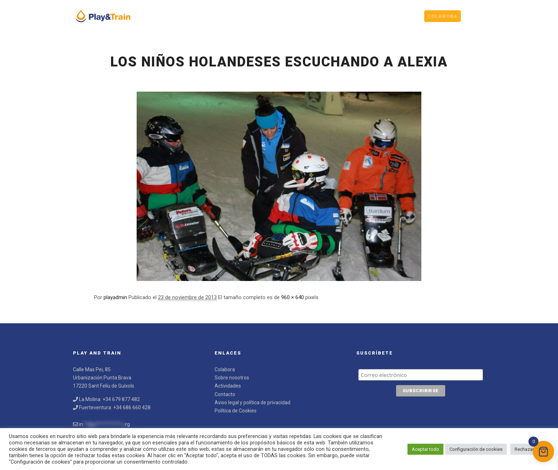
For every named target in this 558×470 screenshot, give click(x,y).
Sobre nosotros (232, 377)
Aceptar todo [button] (425, 449)
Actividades (228, 386)
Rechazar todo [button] (530, 449)
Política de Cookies (236, 411)
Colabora (225, 369)
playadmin (115, 297)
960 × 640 (292, 297)
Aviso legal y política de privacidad (252, 402)
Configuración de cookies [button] (475, 449)
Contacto (225, 394)
